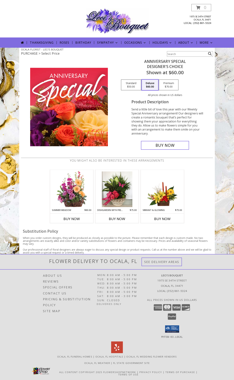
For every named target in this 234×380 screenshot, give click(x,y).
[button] (201, 7)
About (186, 43)
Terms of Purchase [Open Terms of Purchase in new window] (180, 372)
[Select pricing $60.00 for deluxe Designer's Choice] (150, 85)
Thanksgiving (42, 43)
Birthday (83, 43)
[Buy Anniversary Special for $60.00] (165, 145)
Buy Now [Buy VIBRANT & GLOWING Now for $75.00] (162, 218)
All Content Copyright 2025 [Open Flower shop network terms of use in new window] (80, 372)
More (206, 43)
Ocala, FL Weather (97, 362)
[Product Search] (186, 53)
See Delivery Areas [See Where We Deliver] (161, 262)
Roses (64, 43)
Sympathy (107, 43)
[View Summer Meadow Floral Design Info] (71, 189)
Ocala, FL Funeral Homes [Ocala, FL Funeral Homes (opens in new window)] (74, 356)
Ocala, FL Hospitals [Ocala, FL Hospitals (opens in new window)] (109, 356)
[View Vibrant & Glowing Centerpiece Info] (162, 189)
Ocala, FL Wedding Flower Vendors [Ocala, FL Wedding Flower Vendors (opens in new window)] (151, 356)
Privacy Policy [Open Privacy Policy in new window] (150, 372)
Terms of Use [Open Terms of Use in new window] (128, 374)
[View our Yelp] (117, 352)
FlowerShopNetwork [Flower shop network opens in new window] (119, 372)
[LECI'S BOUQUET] (117, 20)
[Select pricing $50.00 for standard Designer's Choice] (131, 85)
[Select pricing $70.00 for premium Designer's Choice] (168, 85)
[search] (210, 54)
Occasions (135, 43)
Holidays (162, 43)
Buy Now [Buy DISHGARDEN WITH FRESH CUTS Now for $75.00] (117, 218)
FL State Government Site (131, 362)
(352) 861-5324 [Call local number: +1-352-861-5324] (202, 23)
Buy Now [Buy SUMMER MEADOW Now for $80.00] (71, 218)
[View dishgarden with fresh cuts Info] (117, 189)
